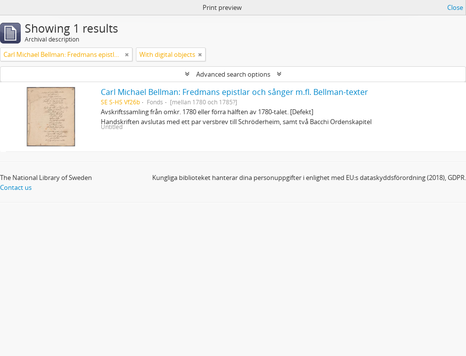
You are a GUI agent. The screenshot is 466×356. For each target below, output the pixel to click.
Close (455, 7)
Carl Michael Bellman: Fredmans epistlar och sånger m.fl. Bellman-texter (234, 92)
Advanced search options (233, 74)
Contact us (16, 187)
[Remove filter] (127, 54)
